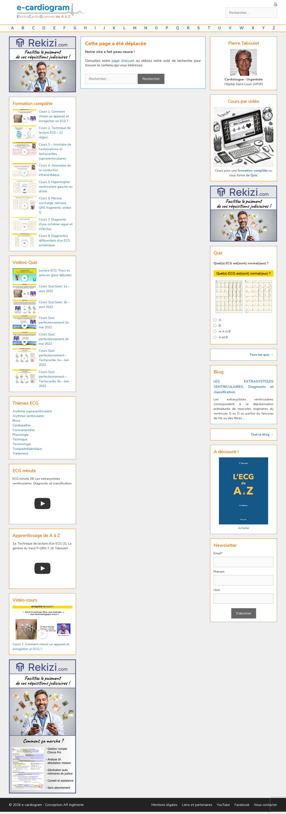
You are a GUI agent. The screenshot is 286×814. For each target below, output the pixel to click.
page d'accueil (123, 60)
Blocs (16, 421)
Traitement (20, 453)
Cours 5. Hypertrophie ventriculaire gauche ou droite (55, 187)
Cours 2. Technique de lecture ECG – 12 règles (55, 132)
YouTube (223, 805)
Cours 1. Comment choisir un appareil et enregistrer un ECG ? (54, 116)
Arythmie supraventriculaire (32, 411)
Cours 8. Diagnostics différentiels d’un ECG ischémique (54, 240)
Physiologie (21, 435)
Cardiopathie (22, 425)
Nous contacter (265, 805)
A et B (223, 337)
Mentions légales (164, 805)
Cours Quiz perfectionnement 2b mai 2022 (54, 339)
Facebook (241, 805)
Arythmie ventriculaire (28, 416)
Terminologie (22, 444)
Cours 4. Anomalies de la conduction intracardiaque (55, 170)
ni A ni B (225, 331)
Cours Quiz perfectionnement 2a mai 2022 (54, 322)
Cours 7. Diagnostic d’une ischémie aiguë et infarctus (55, 224)
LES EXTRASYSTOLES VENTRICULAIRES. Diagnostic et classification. (243, 387)
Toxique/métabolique (27, 449)
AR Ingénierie (73, 805)
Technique (20, 439)
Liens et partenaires (197, 805)
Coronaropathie (24, 430)
